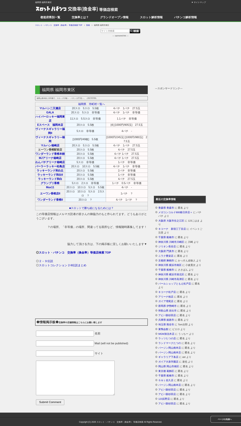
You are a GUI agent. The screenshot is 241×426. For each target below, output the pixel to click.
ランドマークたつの (169, 343)
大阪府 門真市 (166, 251)
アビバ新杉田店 (167, 315)
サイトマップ (200, 2)
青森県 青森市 (166, 207)
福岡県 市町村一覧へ (91, 104)
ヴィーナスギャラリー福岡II (50, 131)
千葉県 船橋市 (166, 237)
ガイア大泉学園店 (168, 361)
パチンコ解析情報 (185, 17)
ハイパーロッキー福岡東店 (50, 118)
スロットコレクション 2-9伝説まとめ (62, 265)
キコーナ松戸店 (167, 292)
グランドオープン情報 (114, 17)
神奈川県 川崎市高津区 (171, 279)
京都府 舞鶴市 (166, 260)
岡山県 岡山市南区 (168, 366)
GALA (50, 112)
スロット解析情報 (151, 17)
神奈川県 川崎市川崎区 (171, 242)
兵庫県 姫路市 (166, 319)
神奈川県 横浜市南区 (170, 265)
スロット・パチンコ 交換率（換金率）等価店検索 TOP (75, 252)
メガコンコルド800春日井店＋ (175, 212)
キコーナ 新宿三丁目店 (172, 229)
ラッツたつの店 (167, 338)
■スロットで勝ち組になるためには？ (91, 208)
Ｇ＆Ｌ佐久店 (165, 380)
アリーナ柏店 (165, 296)
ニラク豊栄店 (165, 256)
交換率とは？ (80, 17)
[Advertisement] (120, 60)
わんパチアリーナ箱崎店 (50, 162)
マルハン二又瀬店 (50, 108)
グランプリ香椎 (50, 183)
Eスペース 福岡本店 (50, 124)
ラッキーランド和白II (50, 174)
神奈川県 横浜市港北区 (171, 274)
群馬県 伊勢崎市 (167, 306)
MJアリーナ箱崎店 (50, 158)
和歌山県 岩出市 (167, 310)
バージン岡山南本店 (169, 347)
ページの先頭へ (225, 419)
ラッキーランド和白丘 (50, 170)
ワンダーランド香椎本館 (50, 153)
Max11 (50, 187)
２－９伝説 (46, 261)
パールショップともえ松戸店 (174, 283)
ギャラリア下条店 (168, 357)
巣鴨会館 (163, 329)
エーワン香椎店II (50, 193)
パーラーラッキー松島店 (50, 166)
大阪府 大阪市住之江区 (171, 220)
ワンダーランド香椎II (50, 199)
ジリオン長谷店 (167, 246)
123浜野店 (164, 399)
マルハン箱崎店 (50, 145)
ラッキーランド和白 (50, 179)
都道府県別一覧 (50, 17)
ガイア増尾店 (165, 301)
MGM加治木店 (166, 334)
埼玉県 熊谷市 (166, 324)
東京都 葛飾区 (166, 371)
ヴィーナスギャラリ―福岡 (50, 139)
